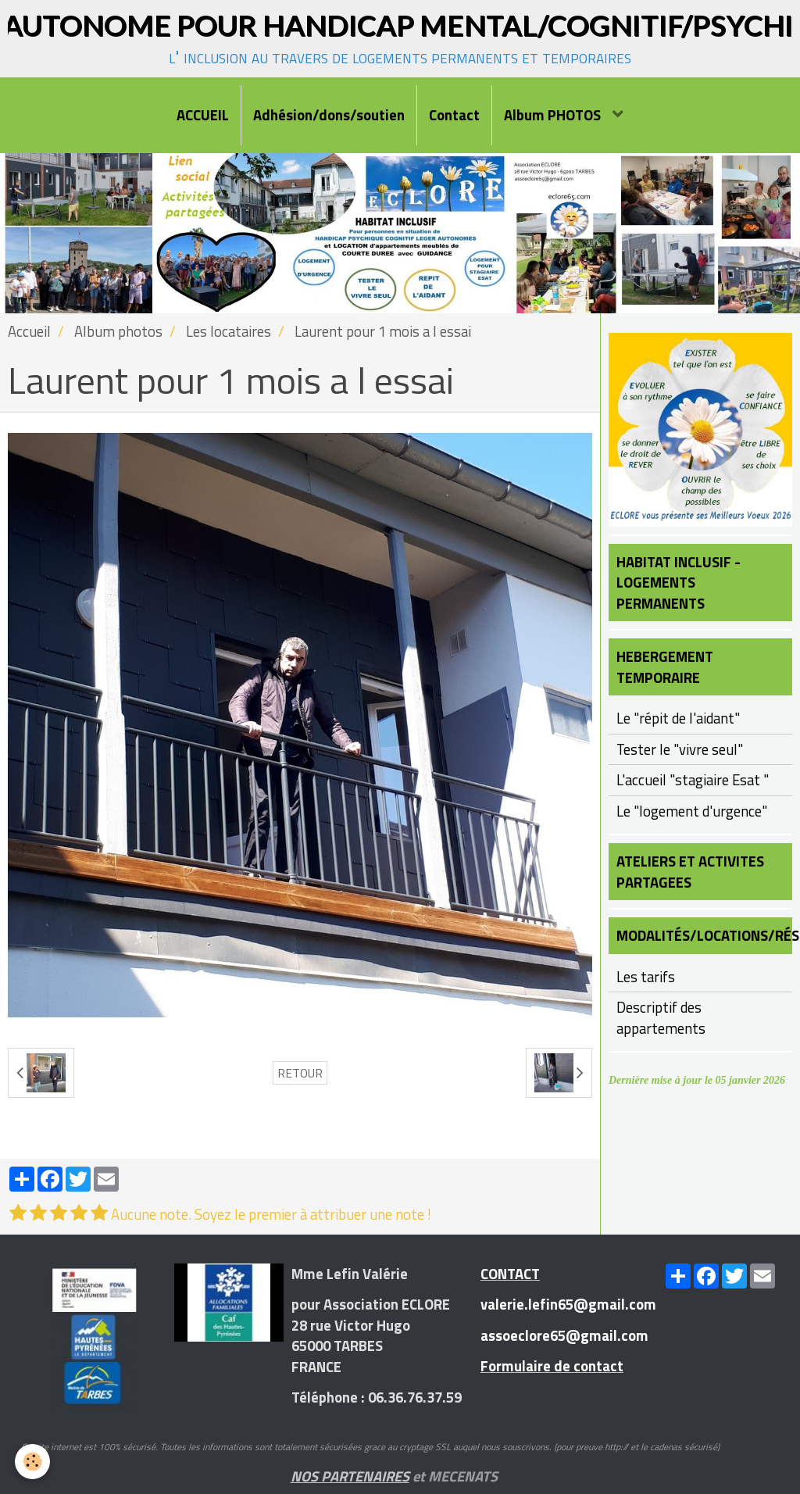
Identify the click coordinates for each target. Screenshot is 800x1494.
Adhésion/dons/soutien (329, 115)
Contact (454, 115)
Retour (300, 1072)
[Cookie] (33, 1461)
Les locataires (228, 331)
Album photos (118, 331)
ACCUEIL (203, 115)
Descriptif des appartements (660, 1017)
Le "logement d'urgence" (691, 811)
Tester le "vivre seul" (679, 749)
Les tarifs (645, 977)
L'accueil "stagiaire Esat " (692, 780)
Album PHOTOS (554, 115)
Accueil (29, 331)
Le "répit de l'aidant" (678, 718)
